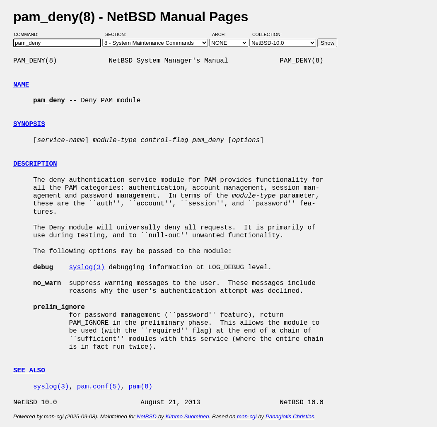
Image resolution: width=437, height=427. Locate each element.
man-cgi (246, 416)
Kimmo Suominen (187, 416)
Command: (28, 34)
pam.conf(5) (99, 386)
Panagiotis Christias (290, 416)
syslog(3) (86, 267)
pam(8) (140, 386)
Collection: (267, 34)
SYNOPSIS (29, 124)
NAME (21, 84)
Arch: (222, 34)
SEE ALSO (29, 370)
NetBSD (147, 416)
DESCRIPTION (35, 164)
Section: (117, 34)
